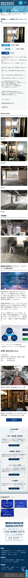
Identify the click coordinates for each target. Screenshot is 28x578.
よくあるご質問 (5, 567)
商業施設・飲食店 (17, 13)
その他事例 (15, 561)
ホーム (3, 13)
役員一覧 (4, 569)
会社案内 (23, 567)
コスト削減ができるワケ (20, 550)
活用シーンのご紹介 (12, 554)
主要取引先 (4, 107)
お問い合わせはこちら (10, 351)
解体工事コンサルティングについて (10, 552)
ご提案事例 (9, 13)
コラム (17, 567)
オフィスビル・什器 (6, 561)
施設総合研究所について (7, 550)
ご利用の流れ (23, 552)
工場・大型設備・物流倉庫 (8, 559)
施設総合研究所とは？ (7, 103)
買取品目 (4, 554)
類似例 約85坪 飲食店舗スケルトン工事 (13, 387)
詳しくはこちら (14, 445)
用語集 (12, 567)
